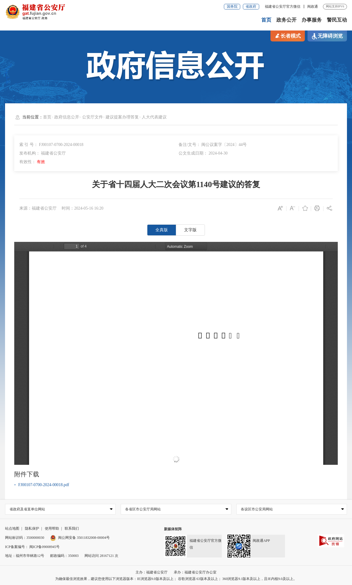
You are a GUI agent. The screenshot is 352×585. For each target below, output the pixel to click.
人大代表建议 (154, 117)
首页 (266, 20)
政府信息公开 (66, 117)
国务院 (232, 6)
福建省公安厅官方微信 (283, 6)
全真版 (161, 230)
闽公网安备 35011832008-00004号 (80, 538)
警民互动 (337, 20)
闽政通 (312, 6)
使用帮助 (52, 528)
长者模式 (287, 35)
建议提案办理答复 (122, 117)
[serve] (35, 11)
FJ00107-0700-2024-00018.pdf (43, 485)
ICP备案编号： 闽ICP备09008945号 (32, 547)
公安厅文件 (92, 117)
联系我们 (72, 528)
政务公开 (286, 20)
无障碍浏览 (327, 36)
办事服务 (312, 20)
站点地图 (12, 528)
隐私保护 (32, 528)
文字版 (190, 230)
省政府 (251, 6)
